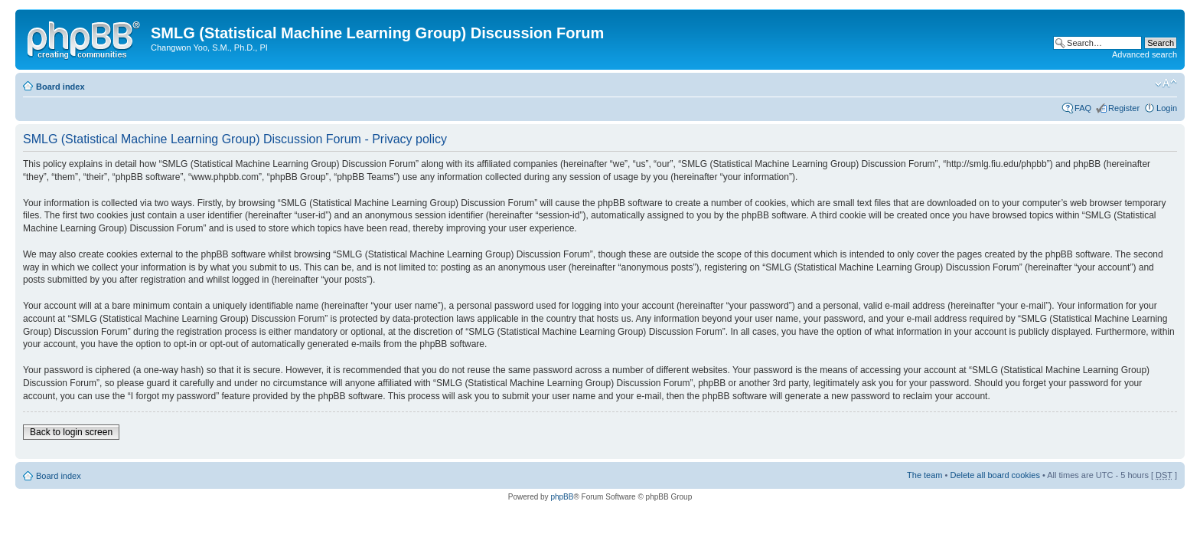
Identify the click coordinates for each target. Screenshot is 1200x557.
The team (924, 475)
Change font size (1166, 83)
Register (1124, 108)
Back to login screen (71, 432)
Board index (60, 86)
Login (1166, 108)
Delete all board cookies (994, 475)
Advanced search (1144, 54)
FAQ (1082, 108)
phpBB (561, 497)
